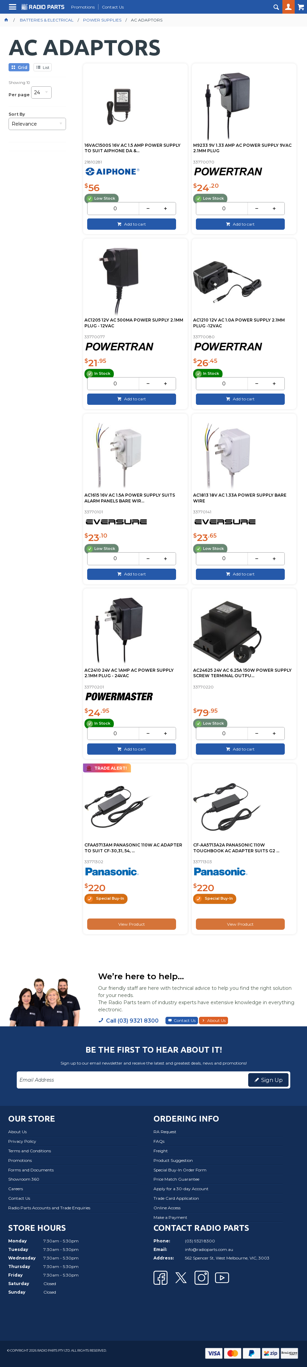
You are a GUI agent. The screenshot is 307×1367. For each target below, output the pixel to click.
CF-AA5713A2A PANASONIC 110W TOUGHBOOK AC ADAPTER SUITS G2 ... (236, 847)
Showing (19, 82)
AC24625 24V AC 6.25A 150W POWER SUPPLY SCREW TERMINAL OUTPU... (242, 673)
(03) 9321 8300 (200, 1240)
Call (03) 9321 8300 (132, 1020)
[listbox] (41, 94)
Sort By (17, 114)
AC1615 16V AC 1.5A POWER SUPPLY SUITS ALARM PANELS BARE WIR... (129, 498)
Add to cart (134, 224)
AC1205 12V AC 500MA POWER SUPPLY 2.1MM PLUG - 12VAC (133, 322)
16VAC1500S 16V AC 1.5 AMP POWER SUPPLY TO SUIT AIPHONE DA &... (132, 148)
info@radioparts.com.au (209, 1249)
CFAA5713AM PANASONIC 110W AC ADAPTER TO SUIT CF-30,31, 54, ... (133, 847)
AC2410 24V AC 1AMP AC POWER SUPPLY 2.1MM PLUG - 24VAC (129, 673)
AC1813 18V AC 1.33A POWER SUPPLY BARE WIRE (239, 498)
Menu (13, 9)
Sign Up (272, 1080)
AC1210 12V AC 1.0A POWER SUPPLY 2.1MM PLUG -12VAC (239, 322)
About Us (216, 1020)
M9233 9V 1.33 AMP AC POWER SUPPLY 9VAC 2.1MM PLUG (242, 148)
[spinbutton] (115, 208)
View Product (131, 924)
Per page (19, 94)
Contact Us (185, 1020)
